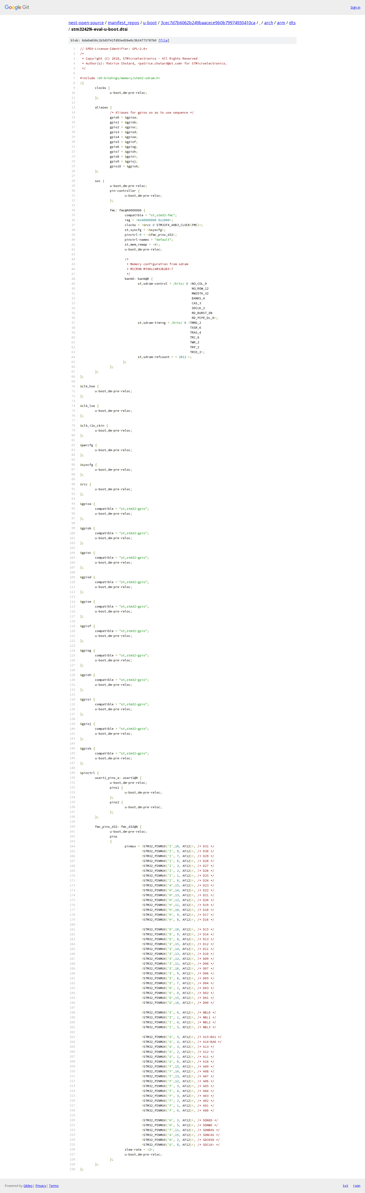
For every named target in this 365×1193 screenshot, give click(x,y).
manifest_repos (123, 22)
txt (345, 1185)
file (164, 40)
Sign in (355, 7)
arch (268, 22)
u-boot (150, 22)
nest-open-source (86, 22)
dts (292, 22)
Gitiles (28, 1185)
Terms (54, 1185)
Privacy (40, 1185)
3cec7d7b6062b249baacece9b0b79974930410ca (208, 22)
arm (281, 22)
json (356, 1185)
